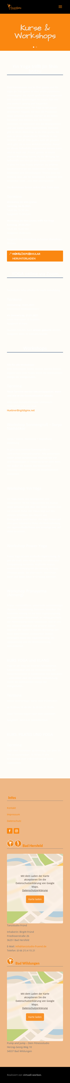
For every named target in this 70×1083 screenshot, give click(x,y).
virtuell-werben (32, 1075)
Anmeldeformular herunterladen (26, 256)
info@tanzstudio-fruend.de (30, 946)
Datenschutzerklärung (35, 890)
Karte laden (35, 899)
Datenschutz (14, 821)
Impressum (13, 814)
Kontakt (11, 808)
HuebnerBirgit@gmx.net (21, 410)
